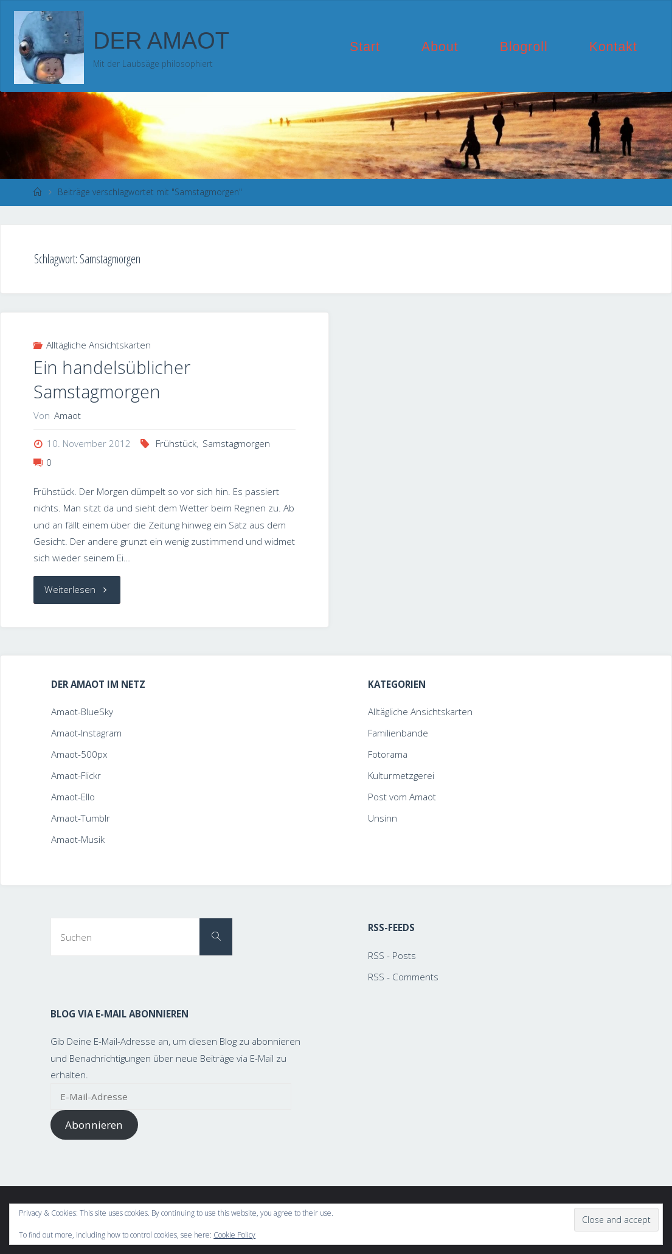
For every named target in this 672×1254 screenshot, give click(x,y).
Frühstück (176, 443)
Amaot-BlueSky (82, 711)
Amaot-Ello (73, 797)
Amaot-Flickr (76, 775)
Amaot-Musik (78, 839)
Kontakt (613, 47)
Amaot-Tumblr (80, 818)
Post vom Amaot (402, 797)
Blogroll (524, 47)
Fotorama (387, 754)
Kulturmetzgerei (401, 775)
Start (365, 47)
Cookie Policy (234, 1235)
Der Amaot (161, 41)
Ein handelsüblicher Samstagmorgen (111, 379)
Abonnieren (94, 1125)
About (440, 47)
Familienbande (398, 733)
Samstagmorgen (236, 443)
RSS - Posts (392, 955)
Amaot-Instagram (86, 733)
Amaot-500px (79, 754)
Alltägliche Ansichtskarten (98, 345)
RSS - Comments (403, 977)
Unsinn (382, 818)
